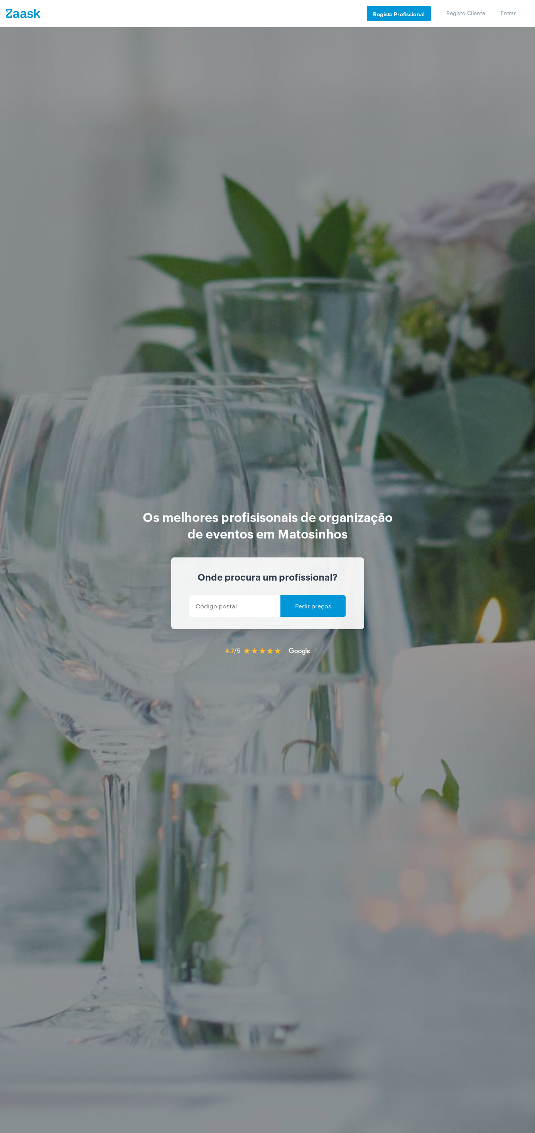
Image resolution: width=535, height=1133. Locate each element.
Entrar (508, 13)
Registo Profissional (398, 13)
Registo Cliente (465, 13)
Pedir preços (313, 606)
